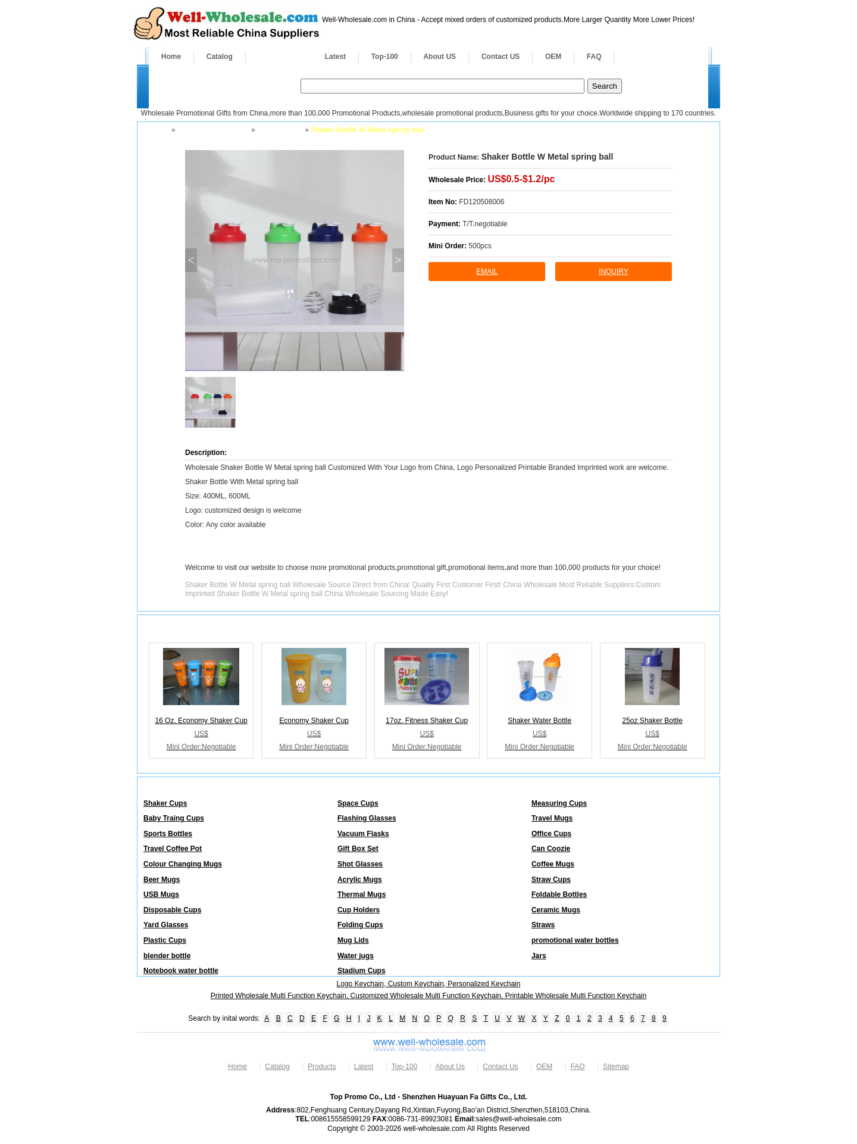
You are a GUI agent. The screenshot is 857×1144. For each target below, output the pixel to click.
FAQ (594, 56)
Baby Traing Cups (173, 818)
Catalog (220, 56)
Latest (335, 56)
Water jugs (355, 956)
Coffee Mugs (552, 864)
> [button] (398, 260)
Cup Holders (358, 910)
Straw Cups (551, 879)
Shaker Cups (279, 130)
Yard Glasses (165, 925)
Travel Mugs (552, 818)
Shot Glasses (360, 864)
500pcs (480, 246)
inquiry (613, 271)
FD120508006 (481, 202)
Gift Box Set (358, 848)
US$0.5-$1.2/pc (521, 179)
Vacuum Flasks (363, 834)
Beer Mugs (161, 879)
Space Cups (358, 803)
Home (171, 56)
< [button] (190, 260)
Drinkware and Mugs (212, 130)
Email (487, 271)
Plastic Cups (164, 940)
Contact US (500, 56)
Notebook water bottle (180, 971)
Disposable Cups (172, 910)
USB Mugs (161, 894)
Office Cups (551, 834)
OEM (553, 56)
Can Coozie (550, 848)
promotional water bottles (575, 940)
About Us (450, 1066)
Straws (543, 925)
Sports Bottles (167, 834)
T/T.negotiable (484, 224)
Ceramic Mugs (555, 910)
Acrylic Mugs (359, 879)
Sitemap (616, 1066)
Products (279, 56)
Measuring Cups (559, 803)
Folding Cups (360, 925)
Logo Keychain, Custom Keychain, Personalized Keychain (429, 984)
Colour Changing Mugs (182, 864)
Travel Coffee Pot (172, 848)
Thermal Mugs (361, 894)
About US (439, 56)
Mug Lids (353, 940)
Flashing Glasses (366, 818)
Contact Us (500, 1066)
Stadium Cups (361, 971)
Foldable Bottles (559, 894)
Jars (538, 956)
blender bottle (166, 956)
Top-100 (384, 56)
